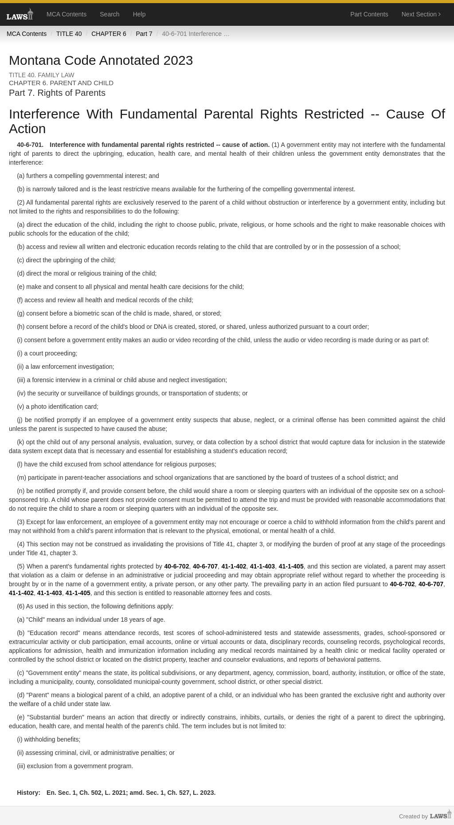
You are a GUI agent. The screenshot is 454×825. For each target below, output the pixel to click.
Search (109, 14)
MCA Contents (66, 14)
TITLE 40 (69, 33)
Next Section (421, 14)
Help (139, 14)
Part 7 (144, 33)
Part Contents (369, 14)
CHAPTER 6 (108, 33)
